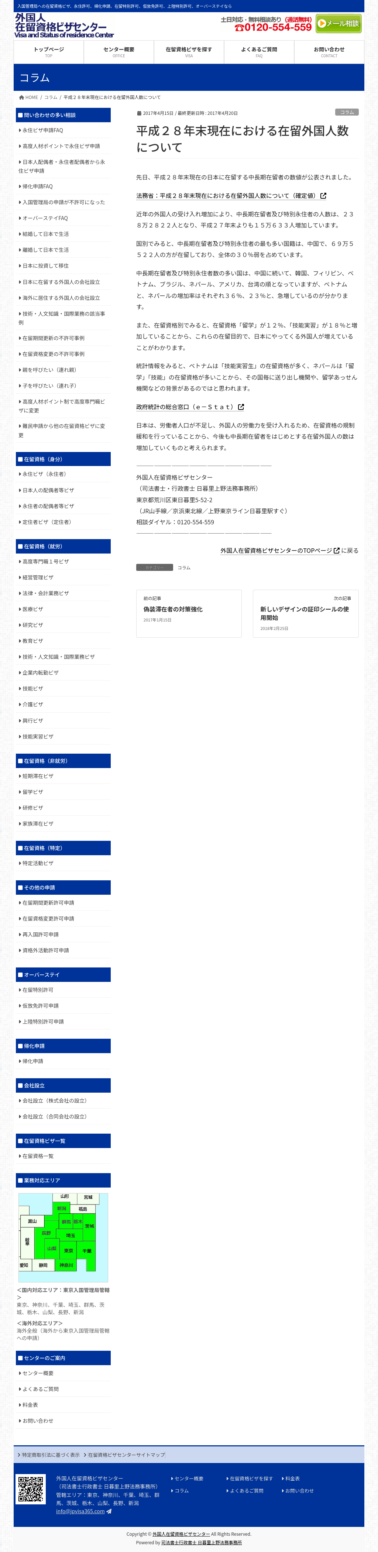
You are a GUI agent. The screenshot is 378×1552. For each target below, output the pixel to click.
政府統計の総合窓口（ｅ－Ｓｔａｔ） (186, 406)
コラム (347, 112)
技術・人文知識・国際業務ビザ (59, 656)
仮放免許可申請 (41, 1005)
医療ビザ (33, 609)
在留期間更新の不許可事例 (54, 338)
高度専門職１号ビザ (46, 561)
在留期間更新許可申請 (48, 902)
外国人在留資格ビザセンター (181, 1534)
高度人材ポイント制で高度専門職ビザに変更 (61, 406)
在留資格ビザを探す (251, 1478)
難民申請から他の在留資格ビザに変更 (61, 430)
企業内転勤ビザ (41, 672)
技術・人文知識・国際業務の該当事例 (61, 318)
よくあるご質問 (41, 1388)
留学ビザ (33, 791)
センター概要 (38, 1373)
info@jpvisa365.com (80, 1511)
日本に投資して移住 (46, 265)
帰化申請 (33, 1061)
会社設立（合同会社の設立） (56, 1116)
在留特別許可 (38, 989)
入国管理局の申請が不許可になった (64, 202)
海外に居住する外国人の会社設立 (61, 297)
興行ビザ (33, 720)
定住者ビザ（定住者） (48, 521)
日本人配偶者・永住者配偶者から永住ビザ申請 (61, 166)
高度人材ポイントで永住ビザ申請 (61, 146)
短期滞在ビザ (38, 776)
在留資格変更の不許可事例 (54, 353)
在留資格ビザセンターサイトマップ (126, 1454)
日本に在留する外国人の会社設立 (61, 281)
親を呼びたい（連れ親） (51, 369)
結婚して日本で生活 (46, 233)
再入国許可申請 (41, 934)
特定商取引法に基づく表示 (51, 1454)
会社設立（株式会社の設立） (56, 1100)
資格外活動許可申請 (46, 950)
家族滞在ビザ (38, 823)
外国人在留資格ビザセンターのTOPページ (276, 550)
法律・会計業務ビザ (46, 593)
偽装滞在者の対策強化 (173, 608)
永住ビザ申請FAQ (43, 130)
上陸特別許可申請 (43, 1021)
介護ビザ (33, 704)
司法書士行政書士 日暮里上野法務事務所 (201, 1542)
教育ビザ (33, 640)
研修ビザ (33, 807)
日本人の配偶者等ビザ (48, 490)
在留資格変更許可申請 (48, 918)
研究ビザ (33, 624)
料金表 (30, 1404)
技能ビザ (33, 688)
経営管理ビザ (38, 577)
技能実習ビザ (38, 736)
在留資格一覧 (38, 1155)
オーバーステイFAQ (45, 218)
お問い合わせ (38, 1420)
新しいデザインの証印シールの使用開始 (305, 612)
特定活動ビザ (38, 863)
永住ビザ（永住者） (46, 473)
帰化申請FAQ (38, 186)
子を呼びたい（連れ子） (51, 385)
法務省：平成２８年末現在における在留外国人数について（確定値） (227, 195)
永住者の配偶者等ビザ (48, 506)
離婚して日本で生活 (46, 249)
